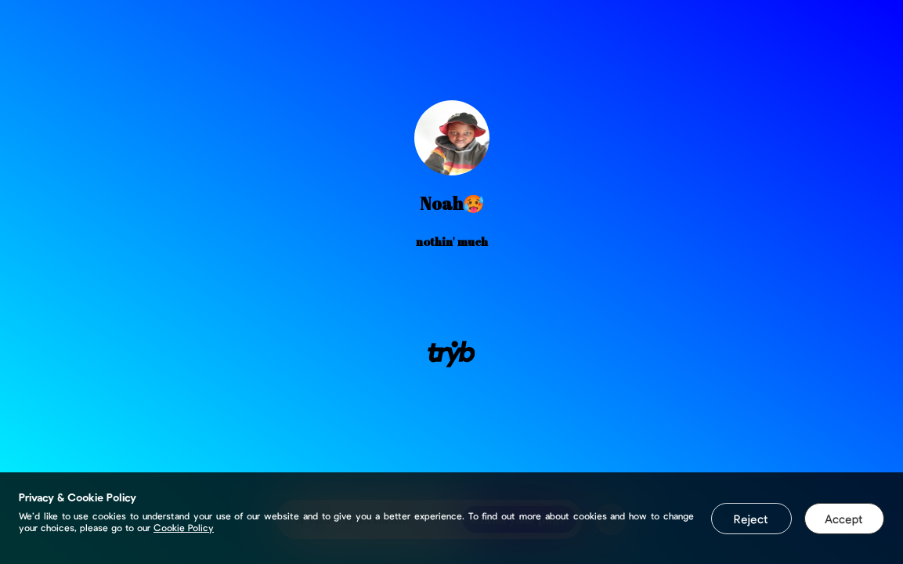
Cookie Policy (184, 527)
